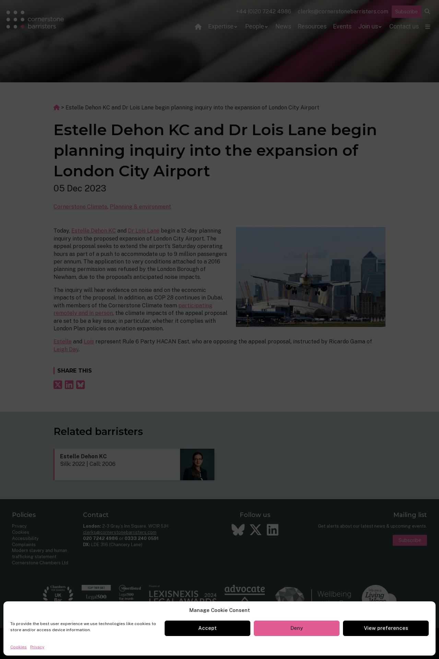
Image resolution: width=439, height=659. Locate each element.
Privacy (37, 647)
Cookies (18, 647)
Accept (207, 628)
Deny (296, 628)
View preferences (386, 628)
